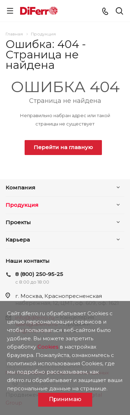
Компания (20, 187)
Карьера (18, 239)
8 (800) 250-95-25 (39, 274)
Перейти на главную (63, 147)
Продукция (22, 205)
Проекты (18, 222)
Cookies (47, 346)
